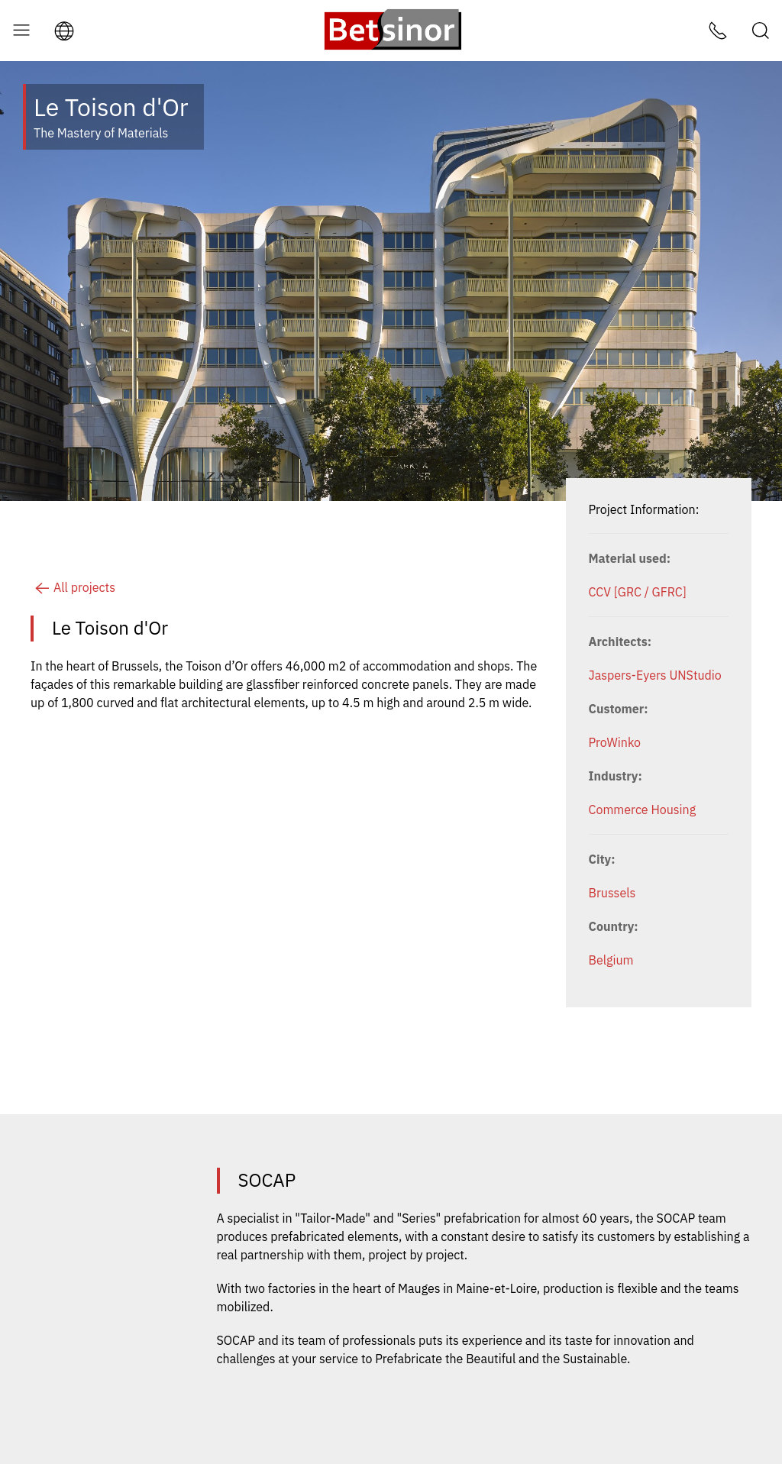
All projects (73, 587)
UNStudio (695, 675)
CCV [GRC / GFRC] (638, 591)
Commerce (618, 809)
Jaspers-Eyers (628, 675)
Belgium (611, 960)
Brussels (612, 892)
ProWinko (615, 742)
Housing (673, 809)
